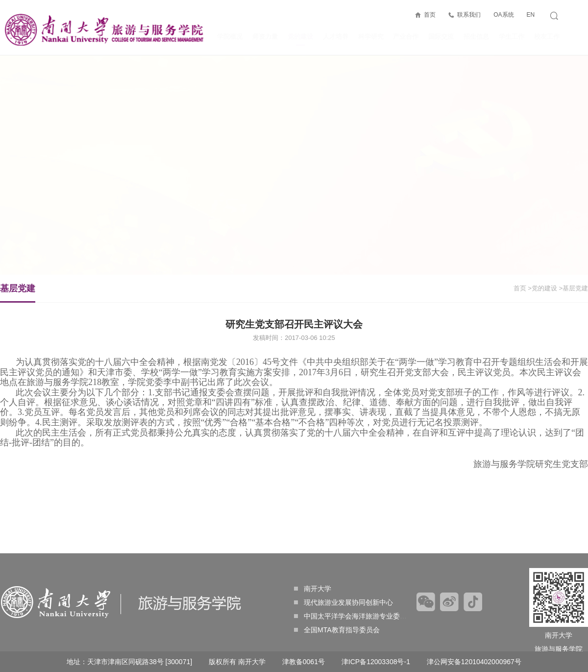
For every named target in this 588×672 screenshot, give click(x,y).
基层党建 (17, 293)
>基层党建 (573, 288)
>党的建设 (542, 288)
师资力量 (265, 36)
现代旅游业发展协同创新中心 (343, 602)
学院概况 (230, 36)
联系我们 (469, 14)
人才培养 (335, 36)
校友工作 (547, 36)
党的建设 (300, 39)
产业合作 (405, 36)
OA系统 (503, 14)
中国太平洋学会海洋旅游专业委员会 (354, 616)
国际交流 (441, 36)
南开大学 (312, 589)
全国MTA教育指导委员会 (337, 630)
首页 (430, 14)
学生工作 (511, 36)
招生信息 (476, 36)
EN (530, 14)
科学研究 (371, 36)
